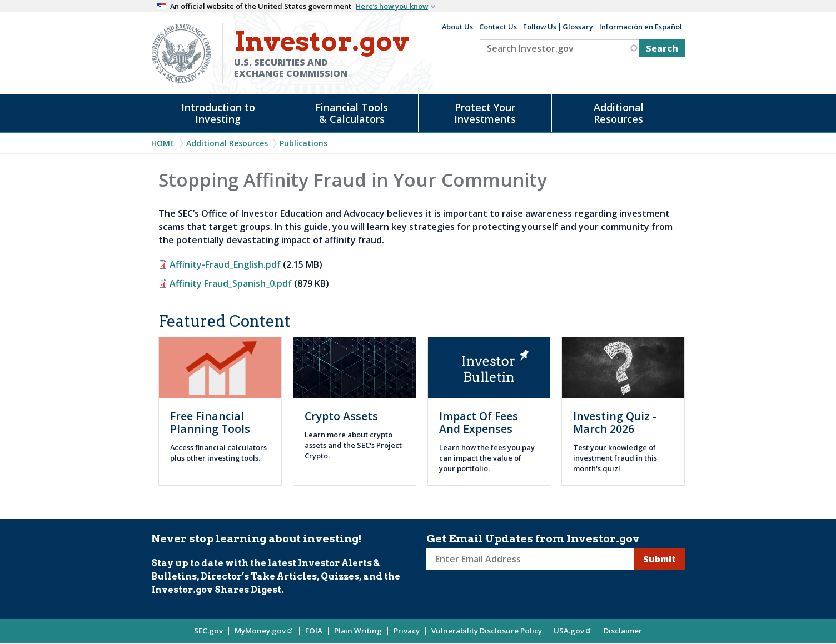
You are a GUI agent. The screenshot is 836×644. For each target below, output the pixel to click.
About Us (457, 27)
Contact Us (498, 27)
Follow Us (539, 27)
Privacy (407, 631)
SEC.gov (208, 631)
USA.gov (573, 631)
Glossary (578, 27)
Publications (303, 143)
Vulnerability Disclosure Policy (486, 631)
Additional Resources (619, 113)
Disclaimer (623, 631)
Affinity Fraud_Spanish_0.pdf (231, 283)
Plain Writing (358, 631)
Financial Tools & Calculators (351, 113)
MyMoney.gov (264, 631)
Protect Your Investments (485, 113)
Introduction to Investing (218, 113)
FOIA (313, 631)
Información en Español (640, 27)
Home (163, 143)
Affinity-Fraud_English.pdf (225, 264)
